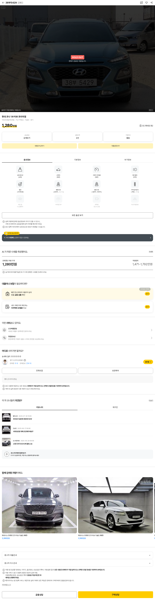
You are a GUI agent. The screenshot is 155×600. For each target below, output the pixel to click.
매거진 (115, 407)
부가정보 (127, 160)
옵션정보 (27, 160)
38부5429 (14, 2)
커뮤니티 (39, 407)
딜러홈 (147, 362)
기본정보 (77, 160)
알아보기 (77, 293)
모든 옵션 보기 (77, 215)
